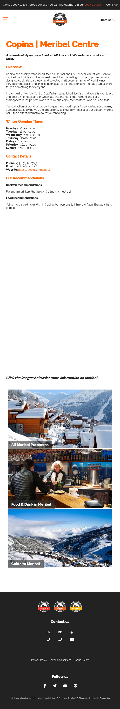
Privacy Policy (39, 660)
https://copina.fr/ (29, 169)
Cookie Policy (81, 660)
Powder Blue (105, 698)
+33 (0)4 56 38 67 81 (60, 639)
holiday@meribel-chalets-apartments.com (71, 639)
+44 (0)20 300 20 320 (48, 639)
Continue (112, 4)
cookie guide (93, 4)
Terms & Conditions (60, 660)
